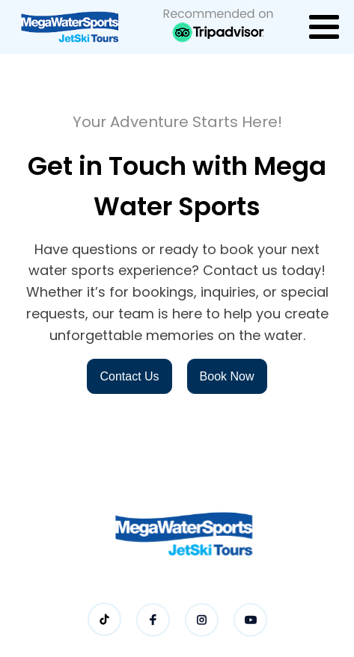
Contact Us (129, 376)
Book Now (227, 376)
